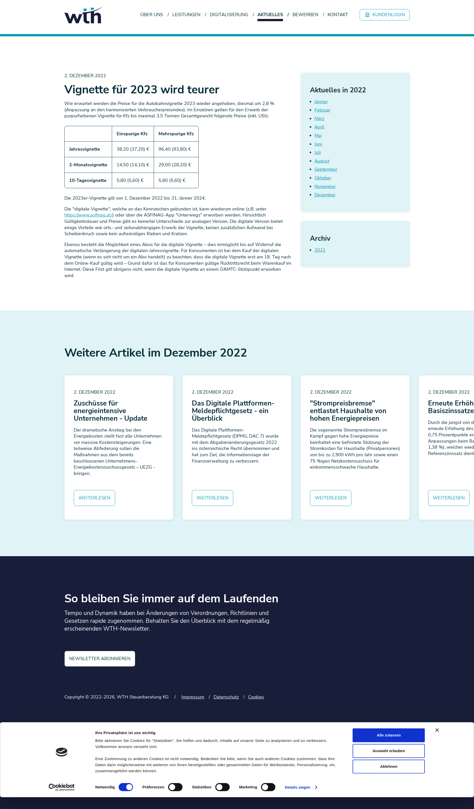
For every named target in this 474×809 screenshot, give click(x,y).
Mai (318, 135)
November (325, 186)
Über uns (151, 15)
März (319, 119)
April (319, 127)
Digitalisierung (229, 15)
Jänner (321, 102)
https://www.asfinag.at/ (88, 215)
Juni (318, 144)
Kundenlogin (384, 15)
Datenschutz (226, 697)
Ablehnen (388, 519)
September (325, 169)
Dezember (324, 195)
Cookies (256, 697)
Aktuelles (270, 15)
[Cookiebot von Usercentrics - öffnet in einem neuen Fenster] (62, 540)
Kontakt (338, 15)
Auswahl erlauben (389, 504)
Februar (322, 110)
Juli (317, 152)
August (321, 161)
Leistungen (186, 15)
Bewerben (305, 15)
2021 (320, 250)
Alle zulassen (389, 488)
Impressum (192, 697)
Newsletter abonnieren (99, 659)
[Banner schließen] (437, 483)
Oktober (322, 178)
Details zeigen (297, 540)
